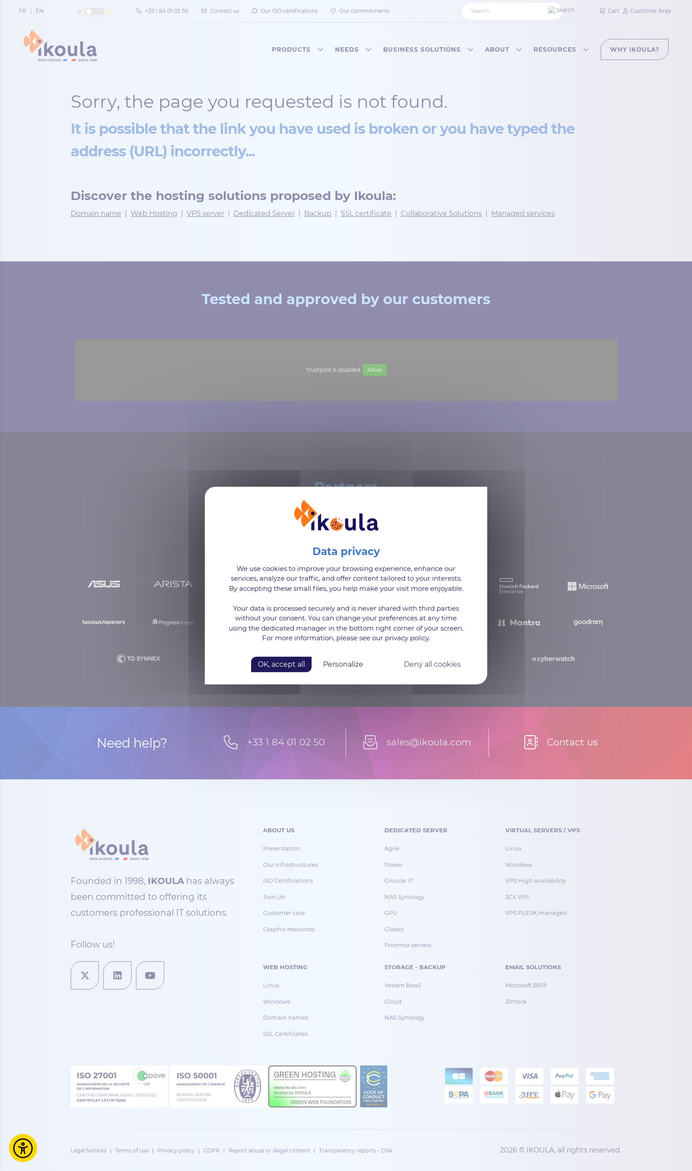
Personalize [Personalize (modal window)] (343, 664)
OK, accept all (281, 664)
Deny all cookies (432, 664)
